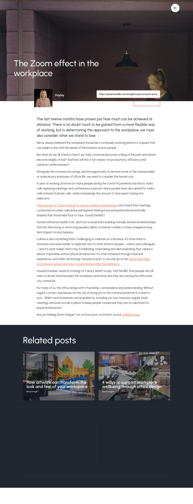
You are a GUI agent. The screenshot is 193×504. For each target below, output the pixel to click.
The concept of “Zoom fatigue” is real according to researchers (77, 206)
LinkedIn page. (131, 315)
